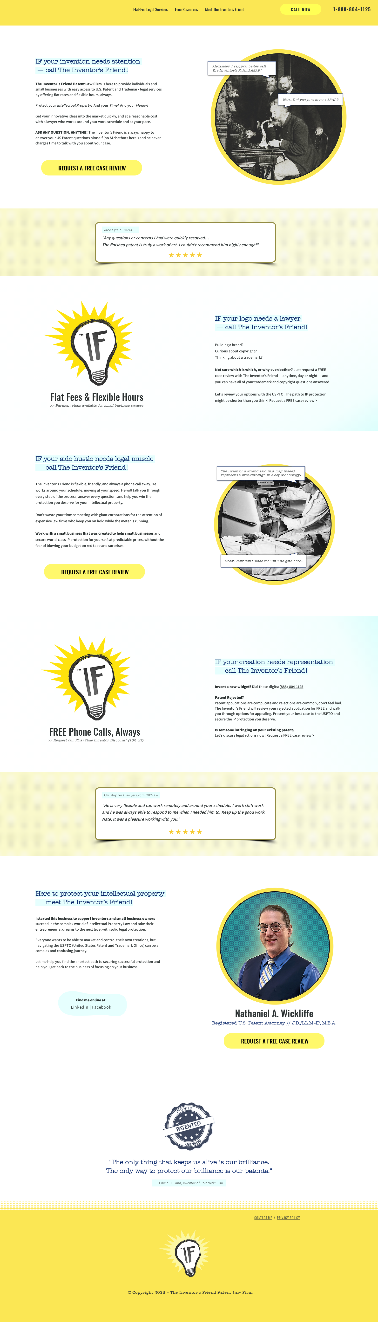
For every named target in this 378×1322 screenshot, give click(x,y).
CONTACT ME (263, 1217)
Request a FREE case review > (293, 400)
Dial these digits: (247, 686)
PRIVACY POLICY (288, 1217)
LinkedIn (79, 1007)
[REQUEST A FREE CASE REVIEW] (91, 167)
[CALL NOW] (300, 9)
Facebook (101, 1007)
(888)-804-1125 (291, 686)
